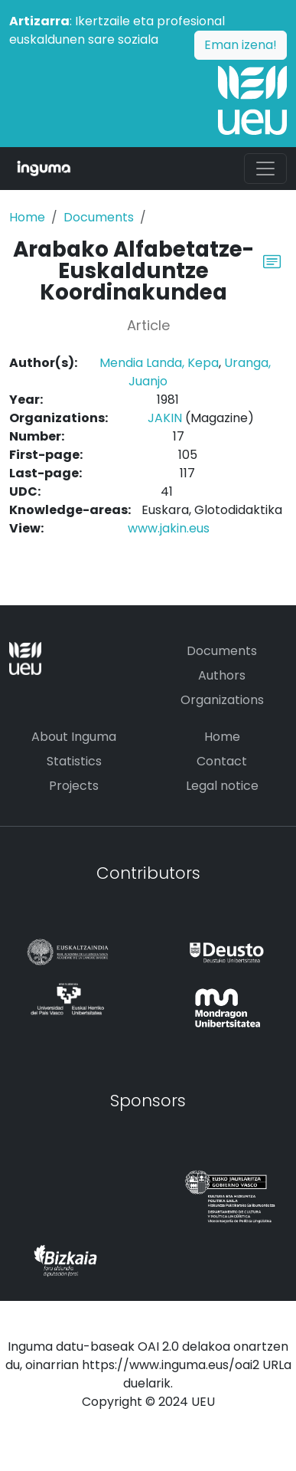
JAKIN (165, 418)
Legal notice (222, 785)
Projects (74, 785)
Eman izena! (240, 45)
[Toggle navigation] (265, 168)
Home (27, 217)
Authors (222, 675)
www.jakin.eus (169, 528)
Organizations (222, 700)
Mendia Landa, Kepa (159, 363)
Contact (222, 761)
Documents (98, 217)
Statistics (74, 761)
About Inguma (73, 736)
